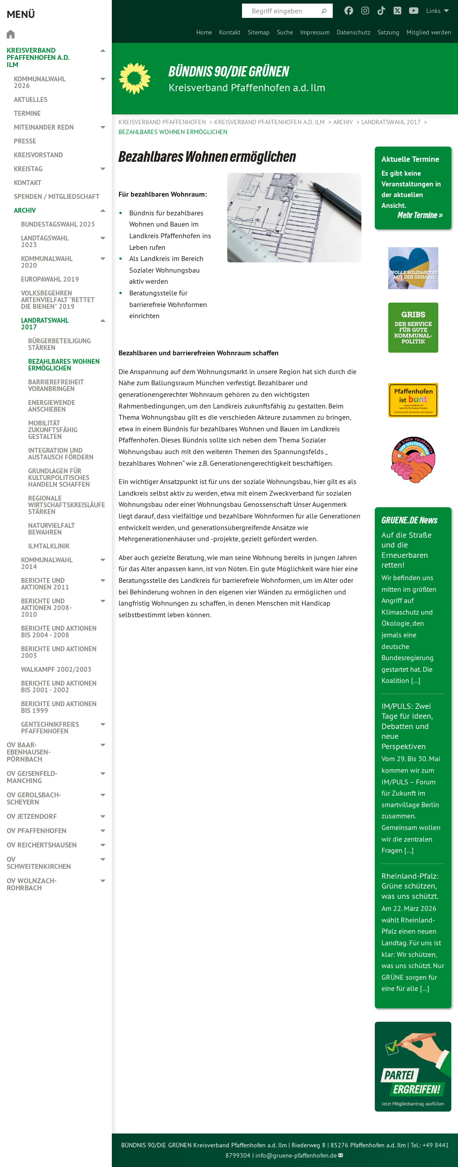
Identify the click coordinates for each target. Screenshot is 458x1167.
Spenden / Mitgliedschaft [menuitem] (57, 196)
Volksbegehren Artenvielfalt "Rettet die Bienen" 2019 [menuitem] (57, 300)
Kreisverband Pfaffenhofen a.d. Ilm (270, 122)
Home (204, 32)
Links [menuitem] (433, 11)
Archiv (344, 122)
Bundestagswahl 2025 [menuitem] (58, 224)
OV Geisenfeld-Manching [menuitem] (32, 777)
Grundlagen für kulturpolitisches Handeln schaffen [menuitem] (59, 478)
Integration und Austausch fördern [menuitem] (60, 453)
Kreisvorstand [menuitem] (38, 155)
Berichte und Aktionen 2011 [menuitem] (45, 583)
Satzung (388, 32)
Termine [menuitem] (27, 113)
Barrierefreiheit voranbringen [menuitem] (56, 385)
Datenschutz (353, 32)
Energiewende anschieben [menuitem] (51, 405)
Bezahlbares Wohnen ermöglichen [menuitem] (64, 364)
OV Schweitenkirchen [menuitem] (39, 863)
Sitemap (259, 32)
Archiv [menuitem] (25, 210)
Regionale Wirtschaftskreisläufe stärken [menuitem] (66, 505)
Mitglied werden (429, 32)
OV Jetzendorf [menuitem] (32, 816)
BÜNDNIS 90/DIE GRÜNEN (229, 71)
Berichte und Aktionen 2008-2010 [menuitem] (46, 608)
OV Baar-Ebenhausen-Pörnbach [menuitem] (29, 752)
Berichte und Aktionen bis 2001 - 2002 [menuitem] (59, 686)
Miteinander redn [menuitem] (44, 127)
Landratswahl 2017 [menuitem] (44, 323)
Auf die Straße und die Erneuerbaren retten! (407, 550)
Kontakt (230, 32)
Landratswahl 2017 (391, 122)
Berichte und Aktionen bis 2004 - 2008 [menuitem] (59, 631)
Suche (285, 32)
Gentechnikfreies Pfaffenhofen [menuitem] (50, 727)
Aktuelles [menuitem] (30, 99)
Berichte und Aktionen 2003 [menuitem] (59, 652)
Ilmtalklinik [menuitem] (49, 546)
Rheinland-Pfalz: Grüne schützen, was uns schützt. (410, 886)
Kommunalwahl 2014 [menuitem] (46, 563)
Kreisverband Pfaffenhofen (163, 122)
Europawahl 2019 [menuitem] (50, 279)
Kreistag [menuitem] (28, 168)
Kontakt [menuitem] (28, 182)
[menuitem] (204, 32)
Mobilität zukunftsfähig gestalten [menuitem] (52, 430)
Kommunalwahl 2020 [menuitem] (46, 262)
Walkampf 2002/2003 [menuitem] (56, 669)
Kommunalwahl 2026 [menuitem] (39, 82)
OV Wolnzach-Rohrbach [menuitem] (32, 884)
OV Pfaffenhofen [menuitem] (37, 830)
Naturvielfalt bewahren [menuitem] (51, 528)
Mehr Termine (417, 215)
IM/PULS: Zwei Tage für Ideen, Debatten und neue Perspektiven (407, 726)
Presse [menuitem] (25, 141)
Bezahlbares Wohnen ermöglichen (173, 132)
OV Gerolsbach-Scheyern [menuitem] (34, 798)
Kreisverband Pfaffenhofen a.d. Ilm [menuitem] (38, 57)
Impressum (315, 32)
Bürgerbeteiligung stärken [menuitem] (59, 344)
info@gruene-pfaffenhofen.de (296, 1155)
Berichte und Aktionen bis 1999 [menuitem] (59, 707)
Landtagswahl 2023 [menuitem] (44, 241)
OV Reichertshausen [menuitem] (42, 845)
